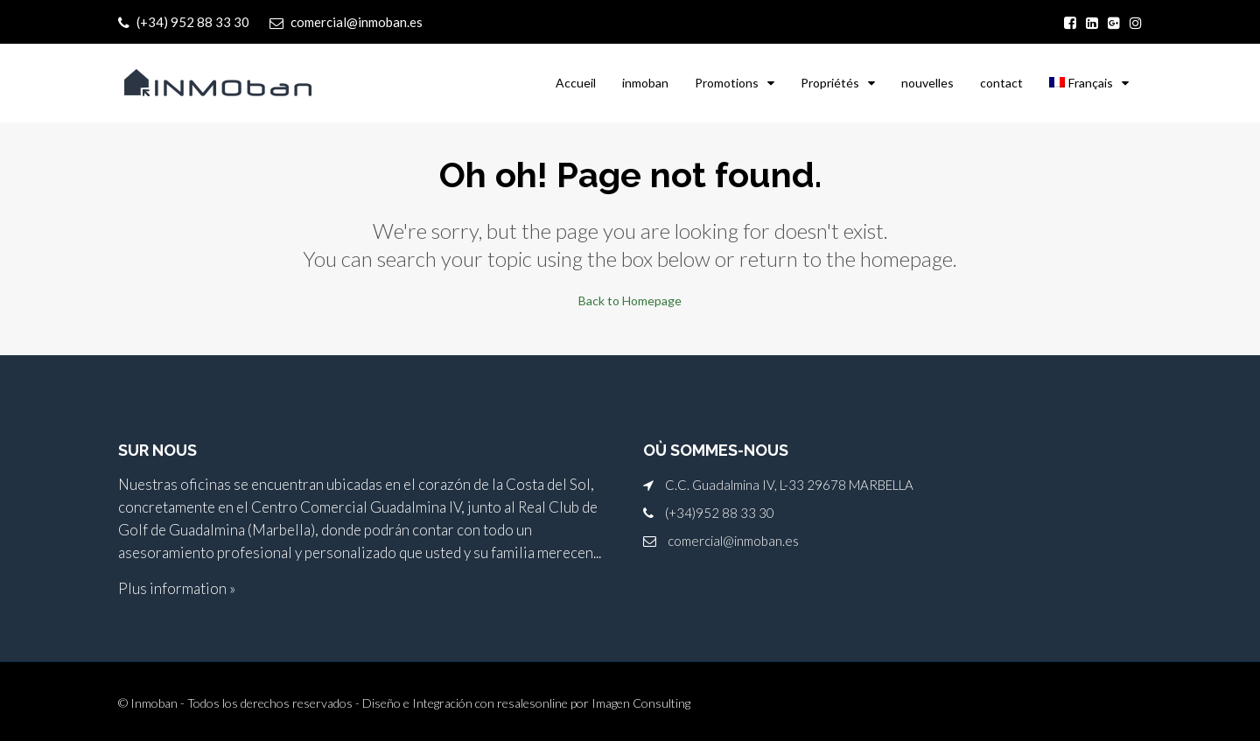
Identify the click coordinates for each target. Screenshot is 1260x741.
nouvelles (927, 82)
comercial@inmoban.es (733, 541)
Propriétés (830, 82)
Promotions (727, 82)
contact (1001, 82)
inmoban (645, 82)
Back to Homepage (630, 300)
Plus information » (176, 588)
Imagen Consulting (641, 703)
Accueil (576, 82)
